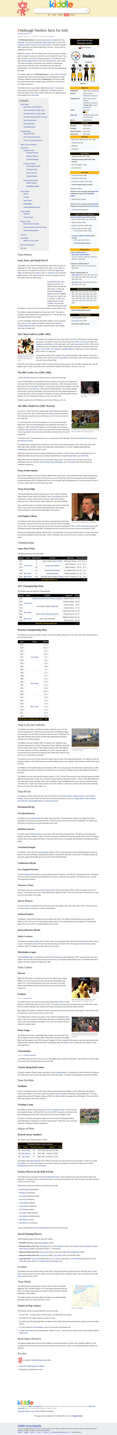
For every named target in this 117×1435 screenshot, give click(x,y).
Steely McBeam (87, 120)
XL (76, 259)
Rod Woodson (23, 1223)
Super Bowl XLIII (31, 429)
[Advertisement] (58, 22)
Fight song (73, 115)
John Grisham (38, 1327)
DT (34, 1153)
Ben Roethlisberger (57, 462)
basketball (59, 1072)
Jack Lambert (45, 349)
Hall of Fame (21, 355)
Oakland (59, 598)
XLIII (83, 259)
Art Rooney (75, 317)
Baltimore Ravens (79, 796)
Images (54, 15)
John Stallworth (56, 349)
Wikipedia (20, 1430)
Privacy (38, 1432)
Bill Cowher (27, 377)
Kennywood (31, 1330)
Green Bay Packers (26, 441)
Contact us (46, 1432)
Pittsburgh (21, 42)
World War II (56, 281)
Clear (82, 10)
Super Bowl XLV (85, 438)
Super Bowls (63, 358)
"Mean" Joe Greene (81, 342)
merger (27, 53)
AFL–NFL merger (30, 323)
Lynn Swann (23, 1213)
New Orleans (57, 561)
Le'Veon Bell (71, 462)
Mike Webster (68, 349)
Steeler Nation (49, 88)
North (44, 45)
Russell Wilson (72, 456)
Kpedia (66, 15)
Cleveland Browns (67, 796)
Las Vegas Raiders (78, 798)
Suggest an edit (77, 1416)
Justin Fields (84, 456)
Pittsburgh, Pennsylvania (90, 95)
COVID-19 (55, 1112)
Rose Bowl (48, 570)
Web (49, 15)
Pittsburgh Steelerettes (30, 1055)
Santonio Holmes (44, 1261)
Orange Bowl (49, 565)
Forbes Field (75, 175)
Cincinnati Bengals (42, 852)
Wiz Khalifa (64, 1042)
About (32, 1432)
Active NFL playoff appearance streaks (31, 1366)
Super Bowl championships (80, 254)
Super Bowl (49, 61)
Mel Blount (49, 344)
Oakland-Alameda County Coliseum (44, 598)
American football (52, 40)
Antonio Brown (45, 462)
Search (86, 11)
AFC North (77, 243)
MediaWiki (46, 1430)
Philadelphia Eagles (27, 957)
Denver (56, 614)
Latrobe (62, 1109)
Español (72, 15)
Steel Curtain (23, 1333)
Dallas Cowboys (90, 798)
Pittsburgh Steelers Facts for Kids (28, 1411)
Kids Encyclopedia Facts (25, 33)
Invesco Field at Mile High (44, 614)
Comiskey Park (76, 209)
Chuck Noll (72, 339)
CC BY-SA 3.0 (37, 1428)
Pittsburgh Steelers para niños (41, 1360)
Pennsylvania (56, 957)
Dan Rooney (75, 321)
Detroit (56, 573)
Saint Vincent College (51, 1109)
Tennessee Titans (52, 801)
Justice (37, 273)
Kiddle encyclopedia (34, 1406)
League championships (77, 252)
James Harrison (24, 1248)
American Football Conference (81, 235)
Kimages (60, 15)
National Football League (78, 217)
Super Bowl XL (34, 389)
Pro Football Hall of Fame (51, 1177)
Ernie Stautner (25, 1153)
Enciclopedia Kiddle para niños (60, 1432)
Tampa (61, 576)
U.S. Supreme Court (51, 273)
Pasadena (56, 570)
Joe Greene (26, 1156)
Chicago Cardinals (92, 206)
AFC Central (77, 240)
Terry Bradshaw (40, 1165)
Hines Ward (23, 1261)
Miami (57, 565)
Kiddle (19, 1432)
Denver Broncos (23, 801)
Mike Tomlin (86, 134)
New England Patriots (30, 61)
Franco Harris (78, 344)
